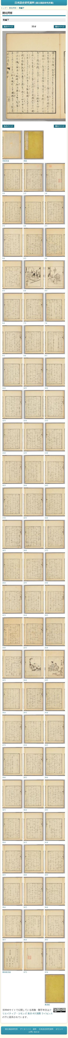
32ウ (46, 875)
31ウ (25, 842)
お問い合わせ (34, 1032)
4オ (46, 258)
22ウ (25, 648)
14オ (4, 453)
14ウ (46, 485)
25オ (46, 712)
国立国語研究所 (11, 1029)
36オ (25, 940)
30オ (25, 810)
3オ (25, 226)
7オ (46, 323)
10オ (46, 388)
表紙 (25, 161)
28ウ (25, 777)
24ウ (4, 680)
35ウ (46, 940)
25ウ (25, 712)
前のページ (59, 27)
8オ (3, 323)
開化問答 (12, 8)
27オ (25, 745)
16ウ (25, 518)
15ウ (4, 485)
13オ (46, 453)
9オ (25, 355)
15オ (25, 485)
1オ (46, 193)
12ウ (4, 420)
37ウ (25, 972)
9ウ (3, 355)
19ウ (25, 583)
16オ (46, 518)
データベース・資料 (28, 1029)
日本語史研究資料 (33, 2)
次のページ (8, 27)
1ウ (25, 193)
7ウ (25, 323)
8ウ (46, 355)
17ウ (46, 550)
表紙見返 (5, 161)
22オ (46, 648)
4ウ (25, 258)
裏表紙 (47, 1005)
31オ (46, 842)
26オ (4, 712)
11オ (4, 388)
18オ (25, 550)
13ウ (25, 453)
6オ (25, 290)
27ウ (4, 745)
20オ (4, 583)
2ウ (46, 226)
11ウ (46, 420)
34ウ (25, 907)
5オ (3, 258)
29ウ (46, 810)
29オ (4, 777)
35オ (4, 907)
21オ (25, 615)
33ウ (4, 875)
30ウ (4, 810)
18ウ (4, 550)
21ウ (4, 615)
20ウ (46, 615)
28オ (46, 777)
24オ (25, 680)
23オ (4, 648)
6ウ (3, 290)
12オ (25, 420)
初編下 (21, 8)
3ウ (3, 226)
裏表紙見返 (6, 972)
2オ (3, 193)
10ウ (25, 388)
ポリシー (59, 1029)
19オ (46, 583)
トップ (3, 8)
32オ (4, 842)
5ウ (46, 290)
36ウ (4, 940)
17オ (4, 518)
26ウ (46, 745)
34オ (46, 907)
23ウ (46, 680)
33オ (25, 875)
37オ (46, 972)
